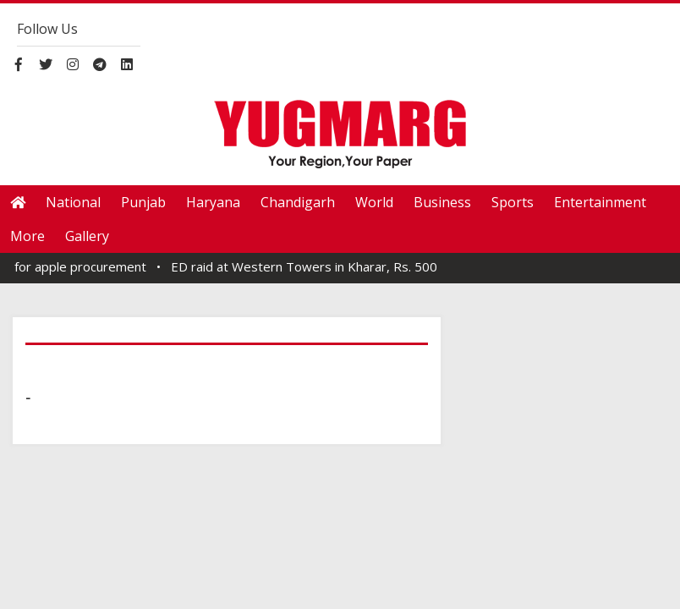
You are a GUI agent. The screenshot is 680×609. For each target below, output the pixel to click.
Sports (512, 202)
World (374, 202)
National (73, 202)
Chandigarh (297, 202)
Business (442, 202)
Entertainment (600, 202)
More (27, 236)
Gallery (87, 236)
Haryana (213, 202)
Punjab (143, 202)
